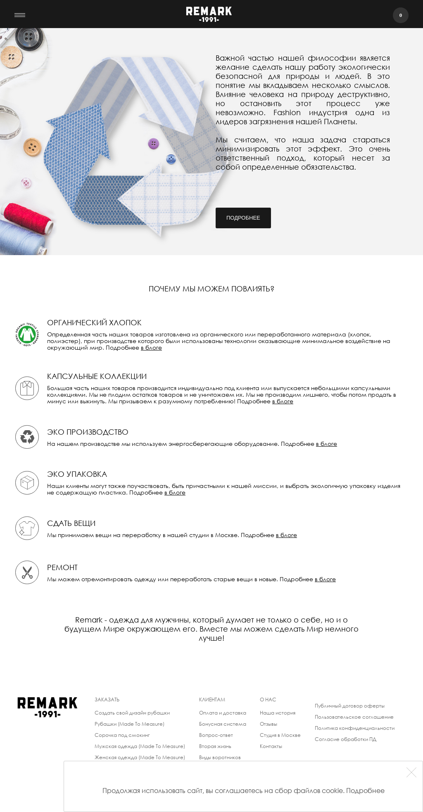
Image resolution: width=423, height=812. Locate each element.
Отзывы (268, 723)
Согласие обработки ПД (345, 739)
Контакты (271, 746)
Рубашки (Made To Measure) (129, 723)
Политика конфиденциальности (354, 728)
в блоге (151, 347)
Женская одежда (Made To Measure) (140, 757)
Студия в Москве (280, 735)
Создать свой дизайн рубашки (132, 712)
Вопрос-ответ (216, 735)
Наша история (277, 712)
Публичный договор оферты (350, 705)
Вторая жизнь (215, 746)
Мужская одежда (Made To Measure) (140, 746)
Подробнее (243, 218)
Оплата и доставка (222, 712)
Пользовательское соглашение (354, 716)
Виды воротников (220, 757)
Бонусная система (222, 723)
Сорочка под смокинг (122, 735)
